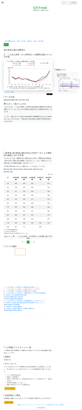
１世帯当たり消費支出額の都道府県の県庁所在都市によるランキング (25, 302)
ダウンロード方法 (8, 92)
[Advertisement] (41, 24)
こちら (9, 353)
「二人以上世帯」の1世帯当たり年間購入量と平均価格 (20, 291)
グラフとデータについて (28, 404)
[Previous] (22, 242)
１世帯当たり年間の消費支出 (14, 306)
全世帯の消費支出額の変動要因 (14, 299)
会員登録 (73, 3)
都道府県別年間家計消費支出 (14, 310)
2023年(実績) (8, 169)
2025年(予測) (38, 169)
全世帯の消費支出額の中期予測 (14, 297)
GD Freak (40, 7)
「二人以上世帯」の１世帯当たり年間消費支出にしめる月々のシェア (25, 301)
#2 (6, 44)
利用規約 (62, 404)
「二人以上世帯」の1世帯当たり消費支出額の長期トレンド (22, 287)
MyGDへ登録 (8, 402)
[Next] (34, 242)
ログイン (65, 3)
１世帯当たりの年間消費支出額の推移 (16, 295)
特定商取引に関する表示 (52, 404)
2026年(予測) (8, 172)
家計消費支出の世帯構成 (13, 304)
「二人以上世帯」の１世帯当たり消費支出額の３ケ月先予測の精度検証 (25, 293)
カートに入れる (9, 388)
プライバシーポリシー (40, 404)
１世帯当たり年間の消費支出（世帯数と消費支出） (20, 308)
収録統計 (19, 404)
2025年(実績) (28, 169)
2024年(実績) (18, 169)
